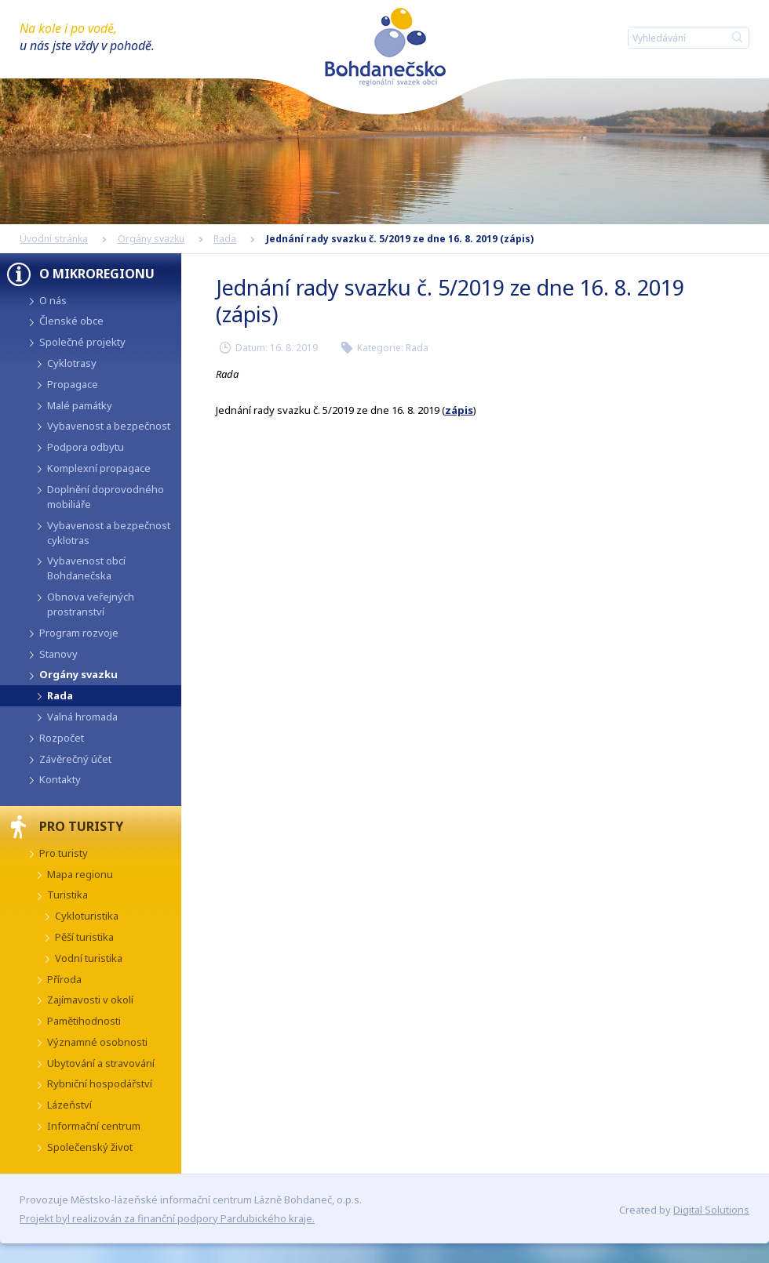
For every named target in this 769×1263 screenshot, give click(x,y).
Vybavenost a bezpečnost (108, 426)
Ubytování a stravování (101, 1063)
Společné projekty (82, 342)
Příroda (64, 979)
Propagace (72, 384)
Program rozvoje (78, 633)
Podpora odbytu (85, 447)
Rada (224, 238)
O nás (53, 300)
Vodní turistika (88, 958)
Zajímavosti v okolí (90, 1000)
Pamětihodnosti (84, 1021)
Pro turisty (63, 853)
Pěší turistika (84, 937)
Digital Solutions (711, 1210)
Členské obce (71, 321)
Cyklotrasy (72, 363)
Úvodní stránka (54, 238)
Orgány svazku (151, 238)
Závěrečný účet (75, 759)
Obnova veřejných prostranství (90, 604)
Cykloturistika (86, 916)
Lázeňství (69, 1105)
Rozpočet (61, 738)
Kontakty (60, 779)
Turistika (67, 894)
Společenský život (90, 1147)
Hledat (737, 37)
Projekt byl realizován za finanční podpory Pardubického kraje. (167, 1218)
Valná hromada (82, 717)
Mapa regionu (80, 874)
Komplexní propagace (99, 468)
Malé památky (79, 405)
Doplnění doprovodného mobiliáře (105, 496)
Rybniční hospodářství (99, 1083)
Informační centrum (93, 1126)
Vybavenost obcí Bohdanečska (86, 568)
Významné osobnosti (97, 1042)
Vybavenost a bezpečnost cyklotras (108, 532)
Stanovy (58, 654)
